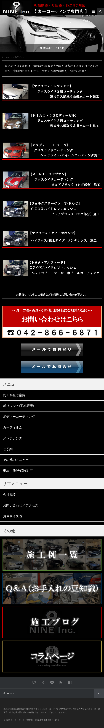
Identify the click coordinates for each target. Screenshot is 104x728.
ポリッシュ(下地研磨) (18, 406)
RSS (61, 682)
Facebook (43, 682)
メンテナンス (12, 438)
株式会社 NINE (52, 48)
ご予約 (8, 449)
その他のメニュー (16, 460)
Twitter (34, 682)
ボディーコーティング (19, 416)
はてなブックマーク (69, 682)
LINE (52, 682)
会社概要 (9, 494)
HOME (10, 693)
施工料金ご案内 (14, 395)
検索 (100, 11)
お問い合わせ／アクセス (20, 505)
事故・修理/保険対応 (18, 470)
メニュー (93, 11)
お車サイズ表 (12, 516)
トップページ (7, 57)
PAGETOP (99, 693)
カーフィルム (12, 427)
